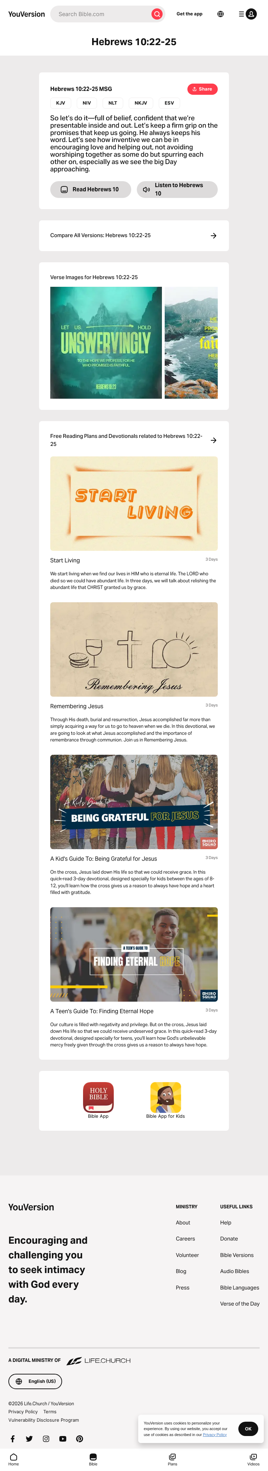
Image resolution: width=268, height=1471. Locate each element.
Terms (50, 1411)
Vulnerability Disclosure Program (43, 1420)
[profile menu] (246, 14)
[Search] (99, 14)
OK (248, 1428)
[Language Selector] (221, 14)
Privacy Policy (23, 1411)
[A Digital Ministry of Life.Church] (134, 1357)
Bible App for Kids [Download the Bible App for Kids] (165, 1100)
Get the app (189, 13)
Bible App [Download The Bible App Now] (98, 1100)
